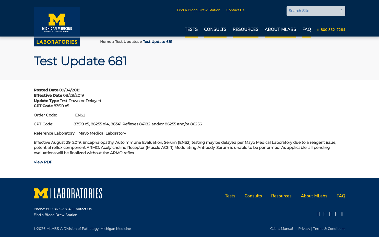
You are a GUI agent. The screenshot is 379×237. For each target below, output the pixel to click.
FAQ (306, 29)
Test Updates (127, 41)
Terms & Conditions (329, 228)
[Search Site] (312, 11)
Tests (191, 29)
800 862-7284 (333, 29)
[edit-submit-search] (341, 11)
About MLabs (280, 29)
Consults (215, 29)
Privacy (304, 228)
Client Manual (281, 228)
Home (105, 41)
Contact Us (235, 10)
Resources (245, 29)
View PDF (43, 162)
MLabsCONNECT (265, 10)
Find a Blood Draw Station (198, 10)
